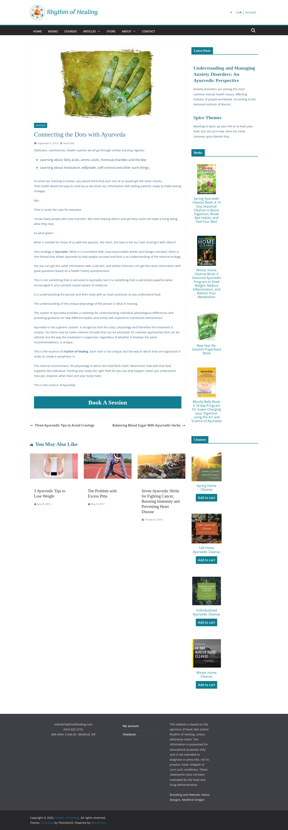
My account (131, 726)
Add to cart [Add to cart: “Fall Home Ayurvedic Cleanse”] (206, 560)
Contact (148, 31)
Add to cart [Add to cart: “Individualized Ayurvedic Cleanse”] (206, 622)
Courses (70, 31)
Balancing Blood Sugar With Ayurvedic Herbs (148, 425)
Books (53, 31)
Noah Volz (68, 143)
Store (111, 31)
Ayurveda (41, 125)
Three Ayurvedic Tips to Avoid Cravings (62, 425)
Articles (89, 31)
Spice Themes (207, 117)
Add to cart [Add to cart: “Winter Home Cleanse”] (206, 685)
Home (37, 31)
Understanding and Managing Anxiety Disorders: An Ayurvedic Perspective (224, 74)
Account (250, 12)
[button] (98, 31)
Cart (239, 12)
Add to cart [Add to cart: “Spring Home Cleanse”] (206, 497)
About (126, 31)
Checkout (129, 734)
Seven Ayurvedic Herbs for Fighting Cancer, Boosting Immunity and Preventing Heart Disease (161, 501)
